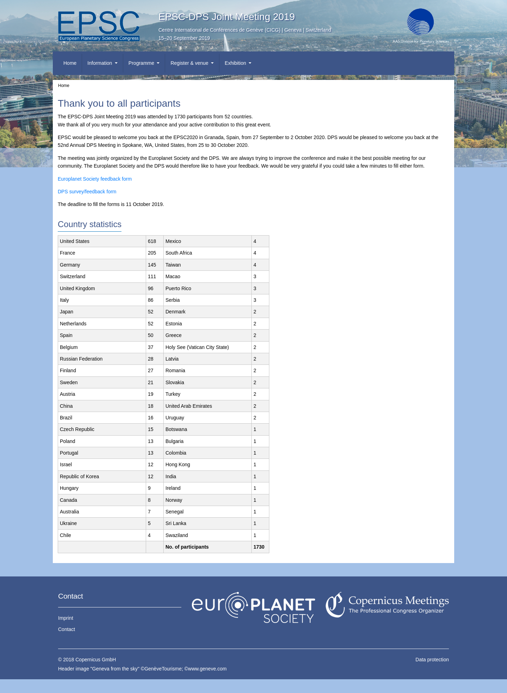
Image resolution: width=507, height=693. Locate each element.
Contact (66, 629)
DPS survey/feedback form (87, 191)
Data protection (432, 659)
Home (69, 63)
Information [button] (100, 63)
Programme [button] (142, 63)
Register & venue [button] (189, 63)
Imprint (65, 618)
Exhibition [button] (236, 63)
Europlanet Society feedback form (95, 179)
